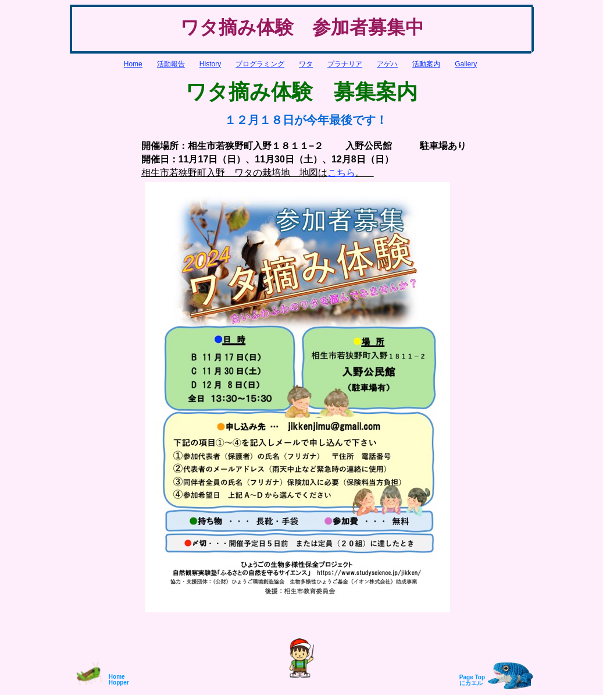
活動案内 (426, 64)
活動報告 (171, 64)
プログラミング (260, 64)
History (210, 64)
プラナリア (344, 64)
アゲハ (387, 64)
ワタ (306, 64)
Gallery (466, 64)
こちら (341, 173)
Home (133, 64)
